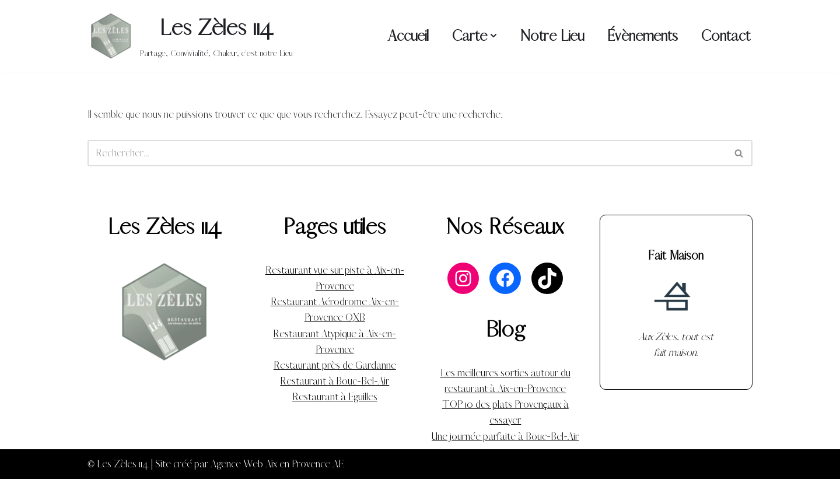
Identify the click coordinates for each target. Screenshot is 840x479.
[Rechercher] (407, 153)
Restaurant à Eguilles (334, 397)
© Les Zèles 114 (118, 464)
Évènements (642, 36)
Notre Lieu (552, 36)
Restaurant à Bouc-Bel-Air (334, 381)
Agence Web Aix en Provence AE (277, 464)
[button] (493, 35)
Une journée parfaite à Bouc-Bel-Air (505, 437)
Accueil (408, 36)
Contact (725, 36)
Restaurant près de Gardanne (335, 365)
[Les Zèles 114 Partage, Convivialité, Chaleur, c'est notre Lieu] (190, 36)
